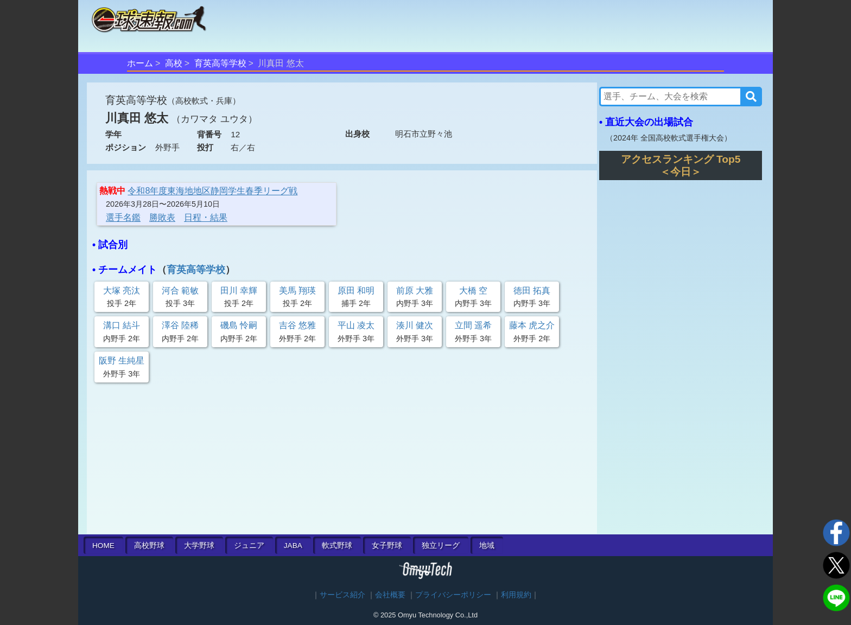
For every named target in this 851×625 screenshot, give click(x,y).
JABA (293, 545)
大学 (199, 545)
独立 (441, 545)
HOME (103, 545)
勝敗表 (162, 217)
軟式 (337, 545)
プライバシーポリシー (453, 595)
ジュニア (249, 545)
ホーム (140, 63)
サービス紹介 (342, 595)
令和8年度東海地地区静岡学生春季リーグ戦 (212, 190)
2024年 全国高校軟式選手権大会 (668, 137)
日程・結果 (205, 217)
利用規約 (516, 595)
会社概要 (390, 595)
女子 (387, 545)
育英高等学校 (220, 63)
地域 (486, 545)
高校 (173, 63)
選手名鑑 (123, 217)
